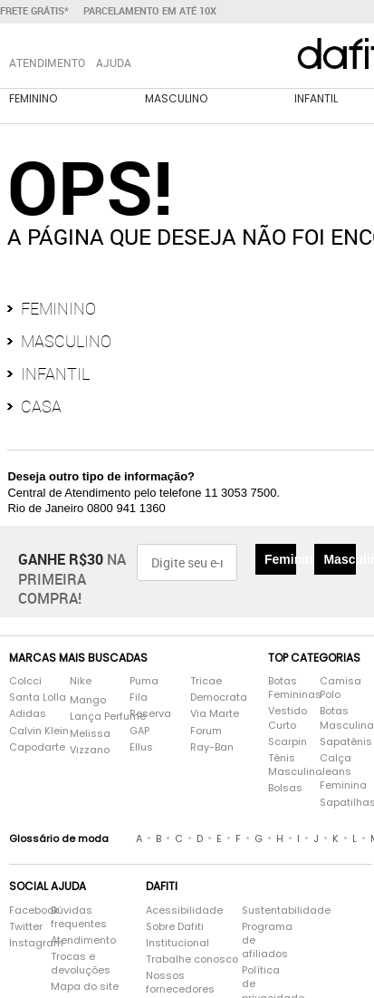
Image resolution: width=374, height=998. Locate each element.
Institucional (177, 943)
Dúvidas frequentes (79, 917)
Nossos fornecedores (180, 982)
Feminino (33, 98)
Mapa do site (85, 986)
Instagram (21, 943)
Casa (41, 406)
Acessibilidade (184, 910)
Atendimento (83, 940)
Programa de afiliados (267, 940)
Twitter (21, 927)
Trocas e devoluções (80, 963)
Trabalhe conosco (192, 959)
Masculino (176, 98)
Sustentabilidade (268, 910)
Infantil (316, 98)
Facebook (21, 910)
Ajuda (113, 62)
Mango (88, 700)
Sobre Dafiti (175, 927)
